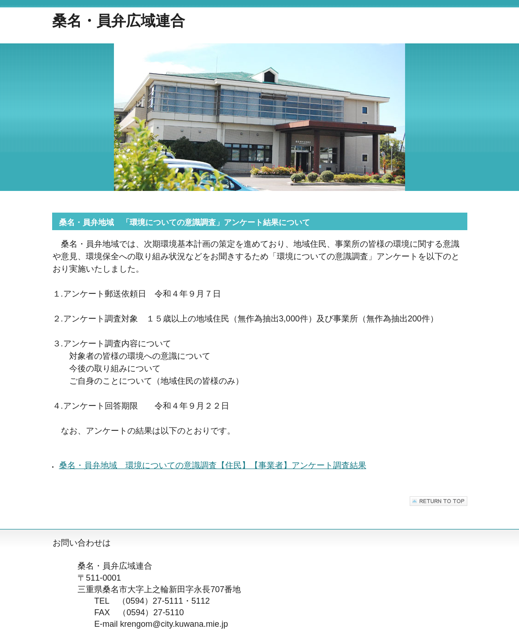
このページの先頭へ (438, 501)
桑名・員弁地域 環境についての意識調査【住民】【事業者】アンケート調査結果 (212, 465)
